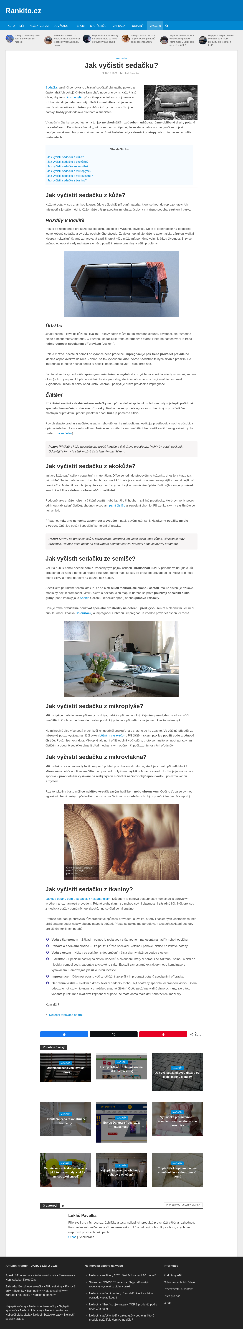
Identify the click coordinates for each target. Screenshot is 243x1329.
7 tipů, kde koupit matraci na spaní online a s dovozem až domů (177, 1172)
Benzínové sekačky (30, 1286)
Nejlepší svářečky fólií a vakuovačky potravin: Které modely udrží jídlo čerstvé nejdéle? (181, 40)
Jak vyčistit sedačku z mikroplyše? (69, 171)
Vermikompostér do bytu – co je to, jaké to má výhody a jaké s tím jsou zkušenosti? (65, 1172)
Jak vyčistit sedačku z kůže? (65, 157)
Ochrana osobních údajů (179, 1282)
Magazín (155, 25)
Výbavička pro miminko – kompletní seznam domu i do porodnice (177, 1121)
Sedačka (51, 87)
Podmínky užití (173, 1275)
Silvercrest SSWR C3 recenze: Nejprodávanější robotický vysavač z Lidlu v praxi (67, 40)
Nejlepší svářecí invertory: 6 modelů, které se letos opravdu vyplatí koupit (105, 38)
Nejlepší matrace (56, 1310)
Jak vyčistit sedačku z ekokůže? (67, 161)
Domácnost (62, 25)
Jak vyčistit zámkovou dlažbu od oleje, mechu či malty (177, 1074)
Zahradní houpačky (18, 1294)
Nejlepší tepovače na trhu (66, 1015)
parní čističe (117, 505)
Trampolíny (34, 1290)
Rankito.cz (23, 11)
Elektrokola (66, 1275)
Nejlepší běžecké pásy (47, 1314)
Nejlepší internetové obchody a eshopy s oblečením (121, 1172)
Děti (22, 25)
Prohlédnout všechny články (183, 1205)
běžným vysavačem (112, 735)
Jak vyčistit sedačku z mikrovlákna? (70, 175)
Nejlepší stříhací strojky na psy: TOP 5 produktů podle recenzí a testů (143, 38)
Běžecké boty (23, 1275)
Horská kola (13, 1279)
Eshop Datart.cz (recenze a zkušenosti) (121, 1124)
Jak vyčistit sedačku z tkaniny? (67, 180)
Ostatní (137, 25)
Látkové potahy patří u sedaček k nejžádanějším (77, 898)
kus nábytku (75, 97)
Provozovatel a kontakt (178, 1289)
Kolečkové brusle (45, 1275)
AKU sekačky (53, 1286)
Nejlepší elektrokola (18, 1314)
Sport (81, 25)
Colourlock (83, 613)
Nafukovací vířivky (55, 1290)
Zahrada (119, 25)
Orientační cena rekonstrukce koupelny (65, 1121)
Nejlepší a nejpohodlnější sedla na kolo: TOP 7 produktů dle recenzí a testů (221, 40)
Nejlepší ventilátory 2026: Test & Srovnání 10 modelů (28, 38)
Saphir (84, 598)
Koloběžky (29, 1279)
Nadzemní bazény (43, 1294)
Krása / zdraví (39, 25)
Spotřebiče (98, 25)
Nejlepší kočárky (16, 1306)
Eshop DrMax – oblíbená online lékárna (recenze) (121, 1069)
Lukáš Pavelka (131, 73)
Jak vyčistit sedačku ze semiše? (67, 166)
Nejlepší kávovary (31, 1310)
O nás (72, 1237)
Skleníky (18, 1290)
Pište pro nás (172, 1296)
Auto (11, 25)
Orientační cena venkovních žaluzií (66, 1070)
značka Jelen (63, 433)
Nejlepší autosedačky (42, 1306)
